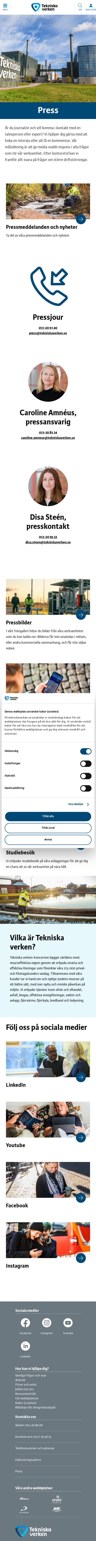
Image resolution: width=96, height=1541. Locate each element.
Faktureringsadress (28, 1460)
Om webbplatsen (27, 1398)
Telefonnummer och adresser (35, 1448)
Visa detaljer (75, 804)
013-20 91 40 (48, 328)
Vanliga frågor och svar (31, 1375)
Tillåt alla (48, 816)
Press (18, 1471)
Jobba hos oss (24, 1389)
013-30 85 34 (48, 432)
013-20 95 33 (48, 537)
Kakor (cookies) (25, 1403)
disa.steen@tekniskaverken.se (48, 542)
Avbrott (20, 1380)
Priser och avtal (25, 1384)
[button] (5, 7)
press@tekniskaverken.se (48, 333)
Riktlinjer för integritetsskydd (35, 1407)
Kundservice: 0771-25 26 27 (33, 1437)
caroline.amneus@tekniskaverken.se (48, 438)
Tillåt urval (48, 828)
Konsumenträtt (25, 1394)
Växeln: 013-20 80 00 (29, 1425)
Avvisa (48, 839)
